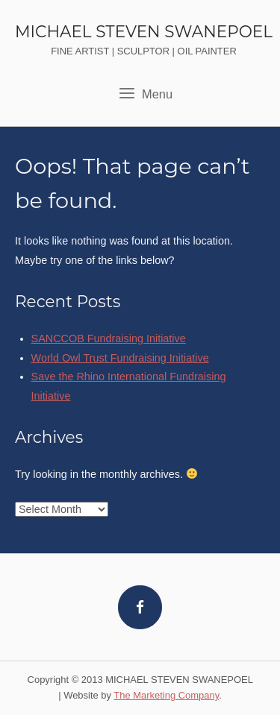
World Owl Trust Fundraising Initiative (120, 358)
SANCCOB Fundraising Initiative (108, 338)
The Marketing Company (166, 695)
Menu (145, 93)
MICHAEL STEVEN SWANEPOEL (144, 31)
